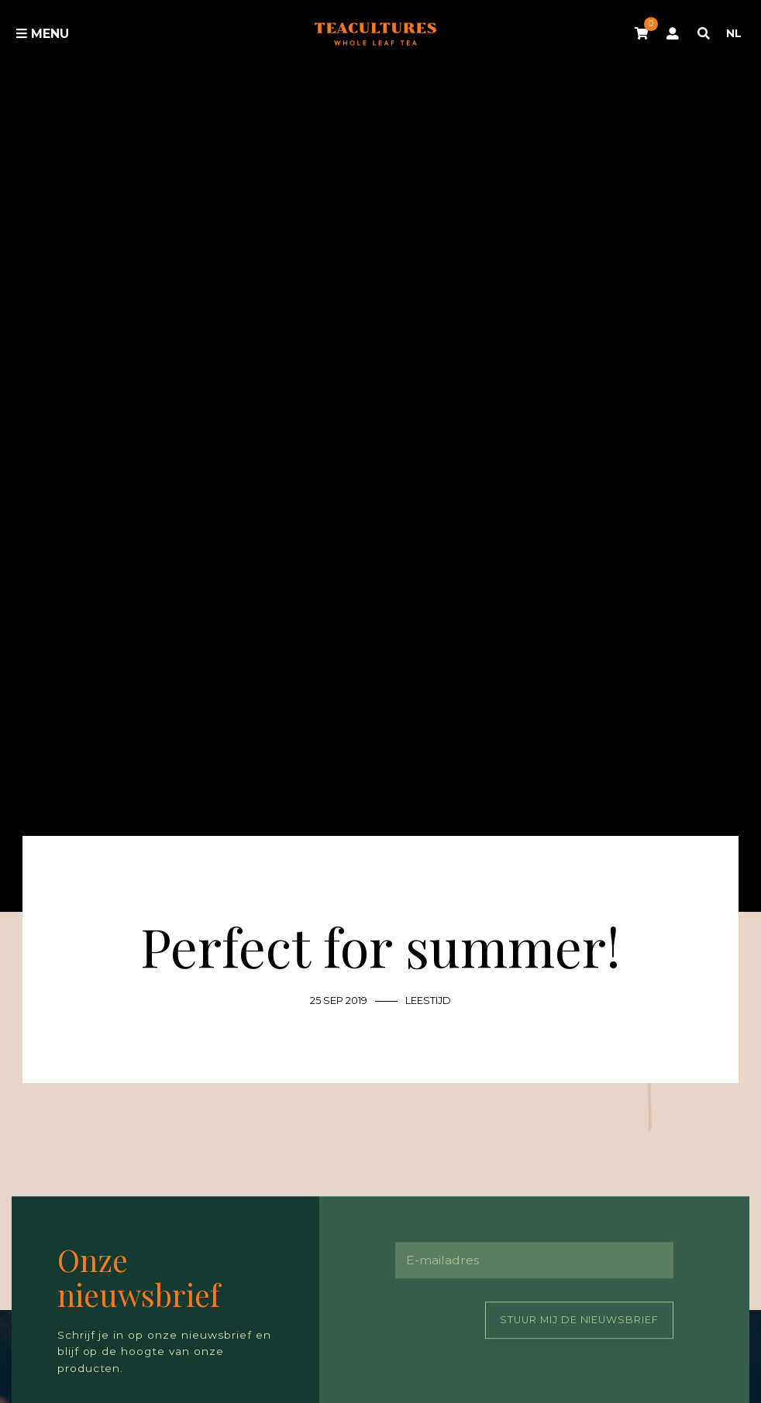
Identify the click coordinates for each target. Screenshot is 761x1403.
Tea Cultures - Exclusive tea (375, 34)
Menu (42, 33)
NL (734, 33)
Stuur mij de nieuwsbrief (579, 1320)
